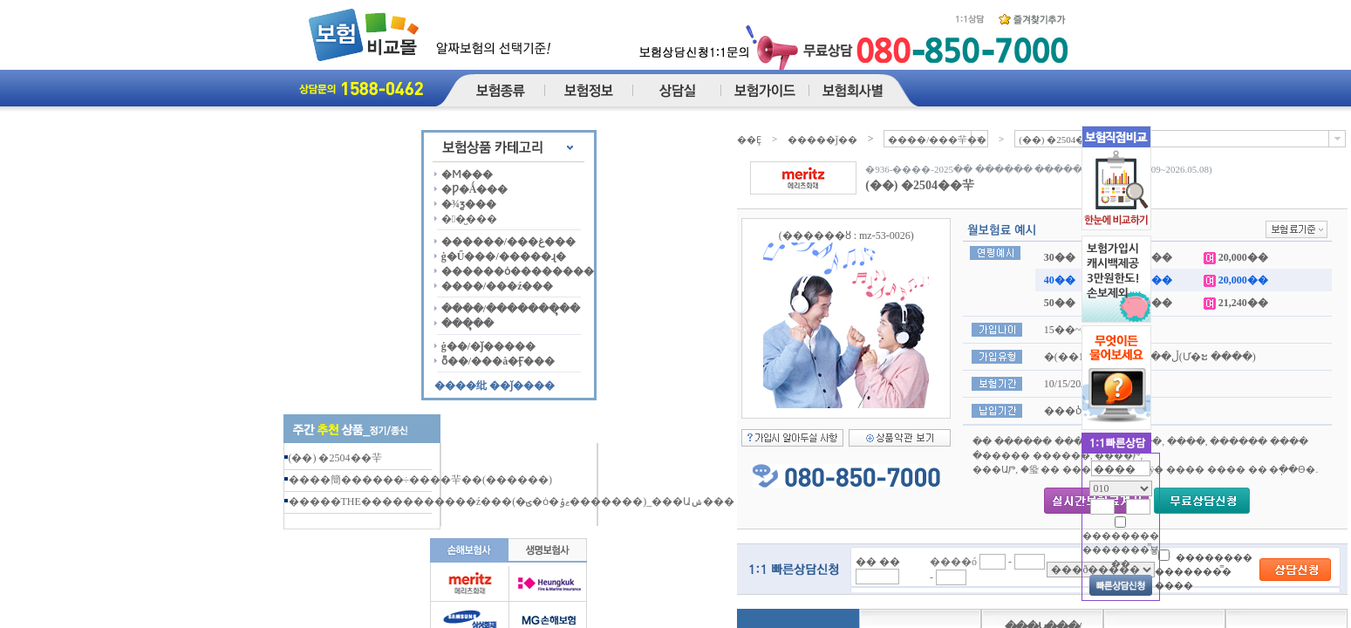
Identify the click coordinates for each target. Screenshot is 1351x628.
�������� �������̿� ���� (1203, 570)
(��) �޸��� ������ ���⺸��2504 (338, 458)
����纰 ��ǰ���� (494, 385)
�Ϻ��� (467, 174)
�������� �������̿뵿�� (1120, 549)
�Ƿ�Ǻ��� (474, 189)
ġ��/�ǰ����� (488, 346)
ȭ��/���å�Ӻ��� (498, 361)
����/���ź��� (497, 286)
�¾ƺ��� (468, 204)
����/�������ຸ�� (510, 309)
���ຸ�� (467, 323)
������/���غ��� (508, 242)
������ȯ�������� (517, 271)
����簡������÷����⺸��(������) (421, 480)
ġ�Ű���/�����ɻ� (503, 256)
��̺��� (469, 219)
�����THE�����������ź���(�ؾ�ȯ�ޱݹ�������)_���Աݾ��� (512, 501)
